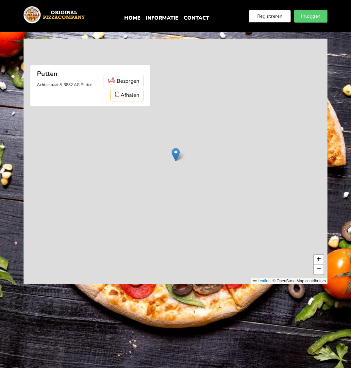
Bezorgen (123, 81)
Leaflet (261, 281)
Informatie (162, 18)
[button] (176, 154)
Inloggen (311, 16)
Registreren (270, 16)
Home (132, 18)
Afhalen (127, 95)
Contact (196, 18)
